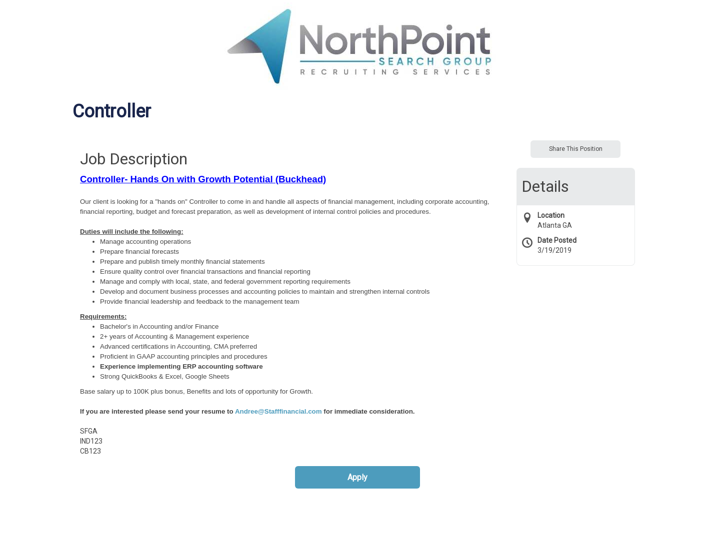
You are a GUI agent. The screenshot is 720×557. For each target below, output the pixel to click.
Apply (358, 477)
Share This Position (575, 148)
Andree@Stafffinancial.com (278, 411)
